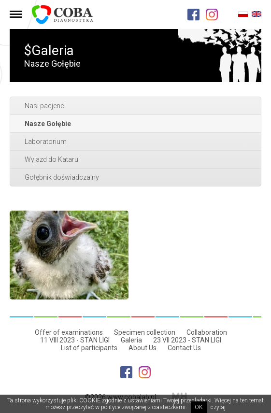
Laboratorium (46, 141)
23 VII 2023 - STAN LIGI (187, 340)
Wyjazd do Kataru (51, 159)
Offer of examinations (69, 332)
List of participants (89, 348)
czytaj (218, 407)
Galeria (131, 340)
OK (199, 407)
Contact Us (184, 348)
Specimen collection (144, 332)
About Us (142, 348)
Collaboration (206, 332)
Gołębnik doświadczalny (62, 177)
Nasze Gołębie (48, 124)
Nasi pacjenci (45, 106)
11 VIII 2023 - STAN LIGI (75, 340)
